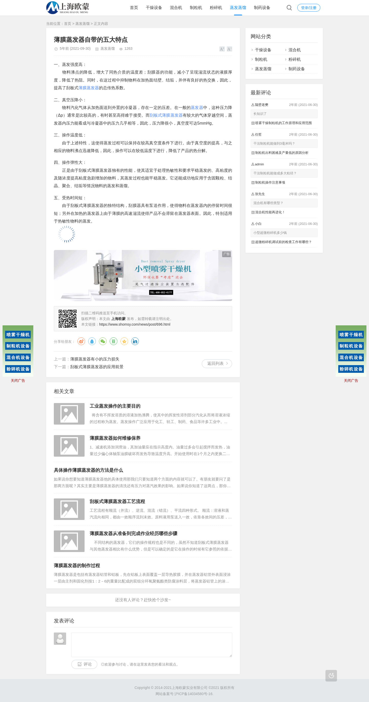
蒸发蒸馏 (238, 7)
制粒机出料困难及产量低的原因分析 (282, 153)
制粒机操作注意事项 (270, 182)
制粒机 (196, 7)
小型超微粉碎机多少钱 (270, 233)
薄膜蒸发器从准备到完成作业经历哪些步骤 (133, 533)
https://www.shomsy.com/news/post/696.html (134, 324)
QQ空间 (124, 341)
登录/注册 (308, 8)
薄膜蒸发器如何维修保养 (115, 438)
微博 (81, 341)
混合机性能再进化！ (270, 212)
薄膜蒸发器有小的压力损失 (94, 359)
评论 (88, 664)
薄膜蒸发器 (88, 88)
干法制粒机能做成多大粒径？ (275, 173)
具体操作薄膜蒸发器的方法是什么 (88, 470)
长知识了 (260, 114)
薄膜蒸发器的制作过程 (77, 565)
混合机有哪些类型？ (268, 203)
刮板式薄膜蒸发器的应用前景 (97, 367)
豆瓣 (113, 341)
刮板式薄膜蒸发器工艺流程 (117, 501)
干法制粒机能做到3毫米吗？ (274, 143)
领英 (135, 341)
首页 (134, 7)
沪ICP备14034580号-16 (193, 694)
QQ (92, 341)
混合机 (176, 7)
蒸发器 (197, 107)
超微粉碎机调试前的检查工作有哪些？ (283, 242)
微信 (103, 341)
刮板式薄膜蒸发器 (166, 115)
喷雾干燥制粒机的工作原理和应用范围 (283, 123)
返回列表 (215, 363)
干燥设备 (154, 7)
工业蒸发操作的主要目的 (115, 406)
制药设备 (262, 7)
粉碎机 (216, 7)
